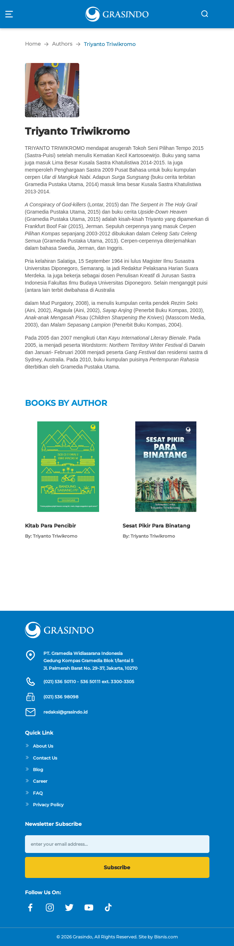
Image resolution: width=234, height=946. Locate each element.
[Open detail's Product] (68, 425)
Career (36, 781)
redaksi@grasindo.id (65, 712)
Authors (62, 44)
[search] (204, 13)
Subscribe (117, 867)
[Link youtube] (89, 907)
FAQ (34, 793)
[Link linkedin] (108, 907)
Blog (34, 769)
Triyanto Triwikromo (110, 44)
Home (33, 44)
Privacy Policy (44, 804)
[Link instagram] (49, 907)
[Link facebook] (30, 907)
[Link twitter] (69, 907)
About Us (39, 746)
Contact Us (41, 758)
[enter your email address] (117, 844)
